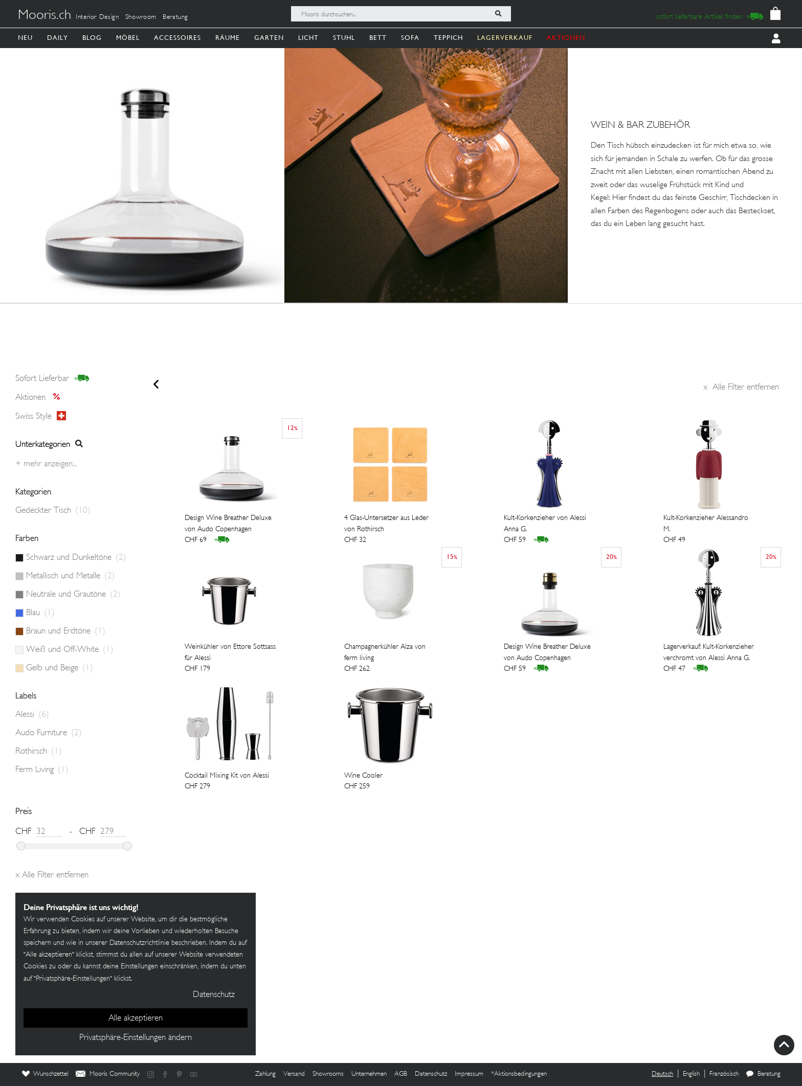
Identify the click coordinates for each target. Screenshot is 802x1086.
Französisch (724, 1074)
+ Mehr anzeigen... (46, 464)
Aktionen (40, 398)
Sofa (410, 37)
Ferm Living (42, 770)
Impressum (469, 1074)
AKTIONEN (566, 37)
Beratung (175, 17)
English (691, 1074)
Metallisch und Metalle (70, 576)
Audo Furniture (48, 733)
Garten (269, 37)
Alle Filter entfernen (741, 387)
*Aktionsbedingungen (519, 1074)
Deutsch (662, 1074)
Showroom (141, 17)
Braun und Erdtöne (65, 631)
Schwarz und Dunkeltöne (76, 558)
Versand (294, 1074)
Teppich (448, 37)
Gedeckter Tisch (53, 511)
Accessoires (177, 37)
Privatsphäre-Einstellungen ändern (135, 1038)
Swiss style (40, 416)
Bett (378, 37)
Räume (227, 37)
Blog (92, 37)
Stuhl (344, 37)
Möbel (128, 37)
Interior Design (97, 17)
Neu (25, 37)
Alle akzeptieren (135, 1018)
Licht (308, 37)
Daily (57, 37)
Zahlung (265, 1074)
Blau (40, 613)
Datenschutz (431, 1074)
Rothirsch (38, 752)
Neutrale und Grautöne (73, 595)
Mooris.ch (44, 15)
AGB (400, 1074)
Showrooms (328, 1074)
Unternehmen (369, 1074)
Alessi (32, 715)
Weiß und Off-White (70, 650)
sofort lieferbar (52, 379)
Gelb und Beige (59, 668)
